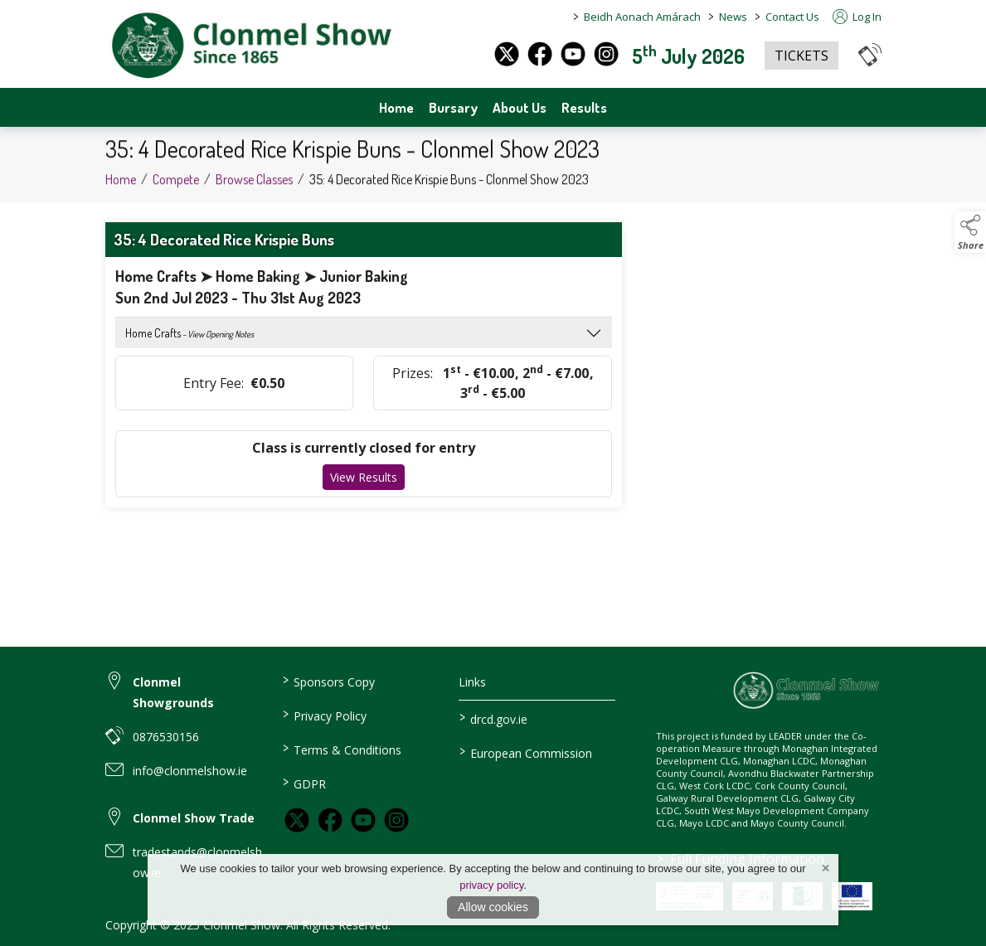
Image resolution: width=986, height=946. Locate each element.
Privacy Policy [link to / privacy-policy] (325, 715)
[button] (870, 54)
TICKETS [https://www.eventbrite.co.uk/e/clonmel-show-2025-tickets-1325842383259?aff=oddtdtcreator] (801, 55)
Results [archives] (584, 107)
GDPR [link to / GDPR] (304, 783)
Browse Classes (254, 188)
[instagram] (606, 53)
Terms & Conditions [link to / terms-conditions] (342, 749)
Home (396, 107)
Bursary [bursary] (453, 107)
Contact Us (792, 16)
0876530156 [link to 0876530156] (166, 737)
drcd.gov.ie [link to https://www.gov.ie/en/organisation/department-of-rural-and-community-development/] (493, 718)
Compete (176, 188)
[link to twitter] (296, 820)
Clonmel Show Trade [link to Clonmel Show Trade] (194, 818)
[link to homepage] (250, 46)
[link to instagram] (396, 820)
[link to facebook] (330, 820)
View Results (363, 477)
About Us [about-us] (519, 107)
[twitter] (506, 53)
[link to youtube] (363, 820)
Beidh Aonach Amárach (642, 16)
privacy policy (491, 885)
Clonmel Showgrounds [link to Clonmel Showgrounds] (173, 692)
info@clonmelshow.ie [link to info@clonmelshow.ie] (190, 771)
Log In (857, 16)
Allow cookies (493, 907)
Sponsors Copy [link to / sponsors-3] (329, 681)
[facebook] (539, 53)
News (733, 16)
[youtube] (573, 53)
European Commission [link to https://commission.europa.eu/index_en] (525, 752)
